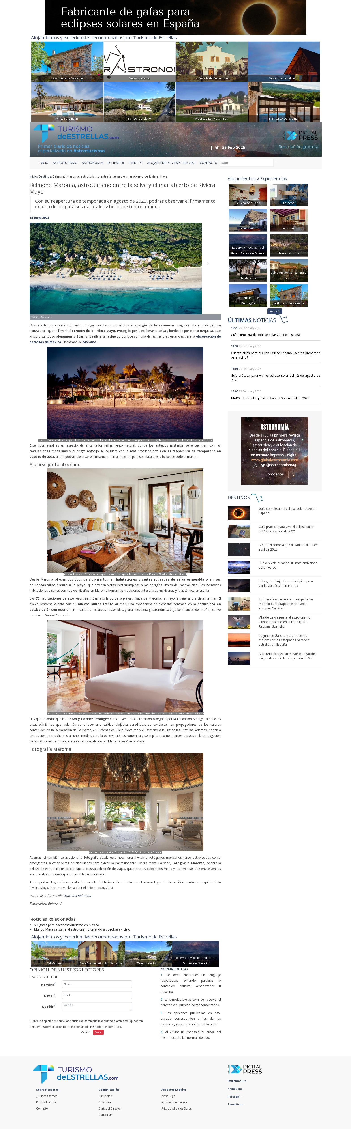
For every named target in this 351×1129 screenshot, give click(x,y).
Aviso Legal (168, 1096)
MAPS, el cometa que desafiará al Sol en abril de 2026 (270, 398)
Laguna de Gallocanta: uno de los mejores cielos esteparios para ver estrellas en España (284, 640)
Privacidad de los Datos (176, 1108)
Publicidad (105, 1096)
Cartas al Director (110, 1108)
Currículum (106, 1115)
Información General (174, 1102)
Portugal (235, 1097)
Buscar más (274, 311)
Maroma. (90, 342)
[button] (44, 267)
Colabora (105, 1102)
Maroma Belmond (78, 895)
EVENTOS (135, 163)
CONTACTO (208, 163)
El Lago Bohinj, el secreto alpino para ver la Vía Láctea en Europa (286, 583)
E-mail (50, 995)
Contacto (42, 1108)
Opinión (49, 1006)
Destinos (44, 176)
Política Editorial (46, 1102)
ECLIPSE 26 (115, 163)
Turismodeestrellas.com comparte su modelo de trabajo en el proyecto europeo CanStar (286, 603)
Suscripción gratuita (298, 146)
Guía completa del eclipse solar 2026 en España (265, 335)
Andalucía (236, 1089)
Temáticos (236, 1104)
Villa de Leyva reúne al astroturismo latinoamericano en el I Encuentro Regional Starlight (284, 621)
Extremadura (238, 1081)
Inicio (43, 163)
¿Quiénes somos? (47, 1096)
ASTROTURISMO (65, 163)
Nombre (48, 984)
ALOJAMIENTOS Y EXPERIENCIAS (171, 163)
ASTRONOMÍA (92, 163)
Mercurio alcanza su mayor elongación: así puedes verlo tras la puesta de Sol (287, 656)
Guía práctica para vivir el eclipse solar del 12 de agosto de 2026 (286, 529)
